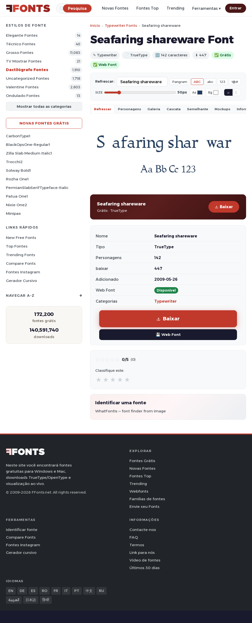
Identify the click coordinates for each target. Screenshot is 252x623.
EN (10, 591)
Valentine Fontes (22, 87)
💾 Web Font (168, 334)
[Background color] (216, 92)
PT (76, 591)
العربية (13, 600)
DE (22, 591)
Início (95, 25)
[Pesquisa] (77, 8)
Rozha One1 (17, 179)
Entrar (236, 8)
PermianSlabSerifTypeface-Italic (37, 187)
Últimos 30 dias (144, 567)
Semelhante (197, 109)
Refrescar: (104, 81)
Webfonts (138, 491)
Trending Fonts (20, 254)
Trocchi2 (14, 161)
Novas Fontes (115, 8)
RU (101, 591)
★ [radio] (98, 379)
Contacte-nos (142, 529)
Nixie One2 (16, 204)
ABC (197, 82)
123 (222, 82)
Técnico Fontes (20, 44)
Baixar (224, 206)
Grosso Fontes (19, 52)
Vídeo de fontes (144, 560)
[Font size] (140, 92)
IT (66, 591)
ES (33, 591)
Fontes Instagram (23, 272)
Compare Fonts (21, 263)
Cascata (174, 109)
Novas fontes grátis (44, 123)
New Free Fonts (21, 237)
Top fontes (17, 246)
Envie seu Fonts (144, 506)
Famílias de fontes (147, 499)
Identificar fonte (21, 529)
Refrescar (102, 109)
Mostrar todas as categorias (44, 106)
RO (44, 591)
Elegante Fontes (22, 35)
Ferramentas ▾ (206, 8)
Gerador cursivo (21, 280)
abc (210, 82)
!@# (235, 82)
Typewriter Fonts (121, 25)
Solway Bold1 (18, 170)
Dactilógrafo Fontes (27, 69)
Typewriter (165, 301)
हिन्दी (45, 600)
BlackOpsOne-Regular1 (28, 144)
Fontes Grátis (142, 460)
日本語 (31, 600)
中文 (89, 591)
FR (56, 591)
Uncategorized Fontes (27, 78)
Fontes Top (147, 8)
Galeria (153, 109)
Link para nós (142, 552)
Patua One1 (17, 196)
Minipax (13, 213)
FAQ (133, 537)
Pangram (179, 82)
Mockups (222, 109)
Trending (175, 8)
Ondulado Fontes (23, 95)
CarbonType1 (18, 136)
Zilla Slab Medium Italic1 (29, 153)
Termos (136, 545)
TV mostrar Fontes (24, 61)
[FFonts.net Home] (28, 8)
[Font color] (200, 92)
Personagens (129, 109)
